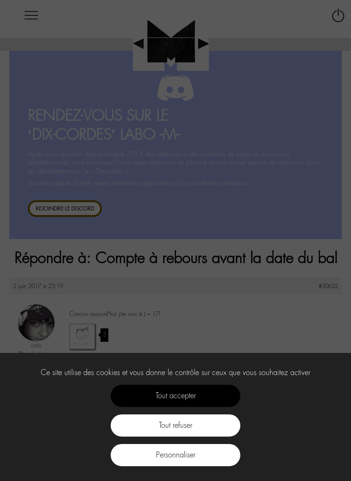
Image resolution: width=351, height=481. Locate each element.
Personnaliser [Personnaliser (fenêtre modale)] (175, 455)
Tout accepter (176, 396)
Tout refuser (175, 425)
